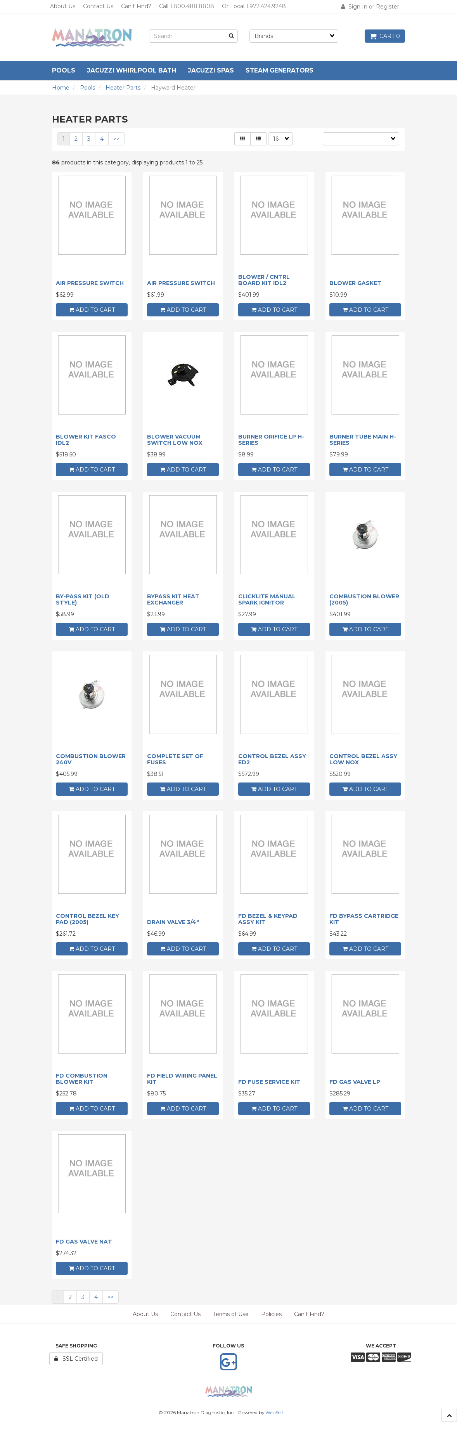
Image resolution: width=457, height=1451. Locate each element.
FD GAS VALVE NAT (84, 1241)
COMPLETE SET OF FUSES (175, 759)
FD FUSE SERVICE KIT (269, 1081)
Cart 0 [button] (385, 36)
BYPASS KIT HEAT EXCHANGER (173, 599)
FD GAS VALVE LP (354, 1081)
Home (60, 87)
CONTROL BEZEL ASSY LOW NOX (363, 759)
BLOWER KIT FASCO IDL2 (86, 439)
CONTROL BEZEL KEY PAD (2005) (87, 918)
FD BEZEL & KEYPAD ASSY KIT (268, 918)
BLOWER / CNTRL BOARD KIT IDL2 (264, 279)
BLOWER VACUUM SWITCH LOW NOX (175, 439)
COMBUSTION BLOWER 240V (91, 759)
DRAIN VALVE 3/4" (173, 922)
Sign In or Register (370, 6)
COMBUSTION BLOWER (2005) (364, 599)
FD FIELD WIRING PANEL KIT (182, 1078)
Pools (87, 87)
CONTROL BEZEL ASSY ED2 (272, 759)
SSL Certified (76, 1358)
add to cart (92, 309)
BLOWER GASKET (355, 283)
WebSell (274, 1412)
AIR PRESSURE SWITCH (90, 283)
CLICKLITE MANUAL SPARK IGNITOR (267, 599)
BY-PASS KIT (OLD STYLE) (82, 599)
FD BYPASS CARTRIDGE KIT (363, 918)
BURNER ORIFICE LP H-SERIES (271, 439)
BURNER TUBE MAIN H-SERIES (362, 439)
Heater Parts (123, 87)
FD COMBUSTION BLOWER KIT (81, 1078)
